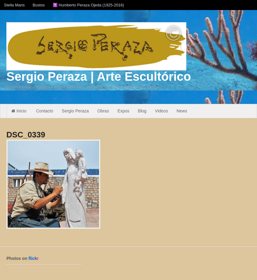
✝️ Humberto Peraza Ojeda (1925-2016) (88, 5)
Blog (142, 110)
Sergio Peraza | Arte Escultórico (98, 76)
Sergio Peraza (75, 110)
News (182, 110)
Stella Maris (14, 5)
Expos (123, 110)
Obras (103, 110)
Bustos (39, 5)
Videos (161, 110)
